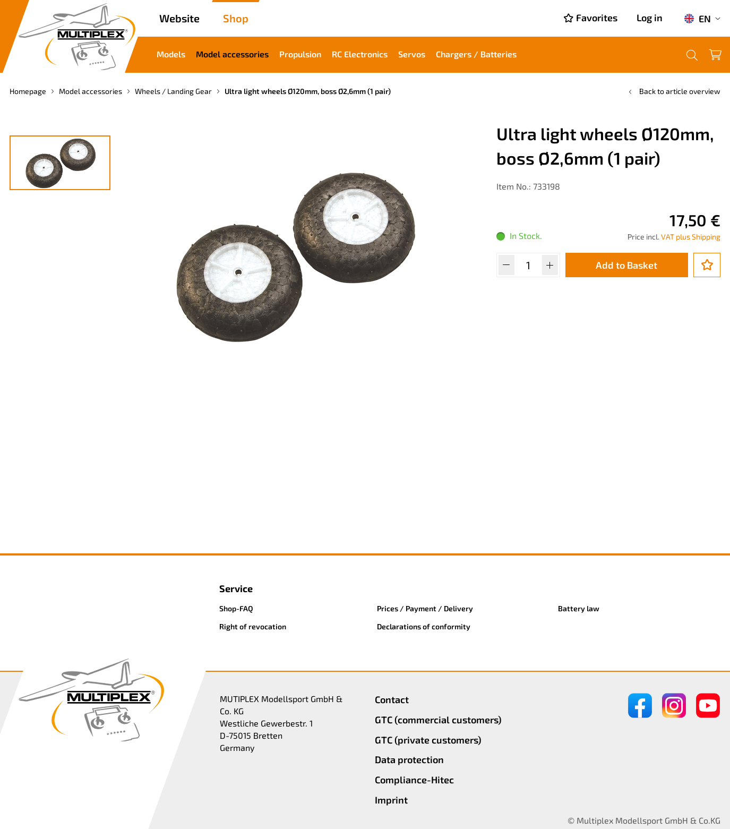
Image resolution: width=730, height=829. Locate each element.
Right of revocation (252, 626)
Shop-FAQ (236, 608)
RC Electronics (360, 54)
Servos (411, 54)
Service (236, 588)
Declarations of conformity (423, 626)
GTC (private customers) (428, 740)
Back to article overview (673, 91)
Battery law (578, 608)
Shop (235, 18)
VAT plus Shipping (690, 236)
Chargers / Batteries (476, 54)
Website (179, 18)
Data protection (409, 759)
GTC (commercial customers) (438, 719)
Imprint (391, 800)
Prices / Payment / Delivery (425, 608)
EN (697, 18)
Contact (392, 699)
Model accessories (232, 54)
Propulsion (300, 54)
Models (171, 54)
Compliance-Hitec (414, 779)
